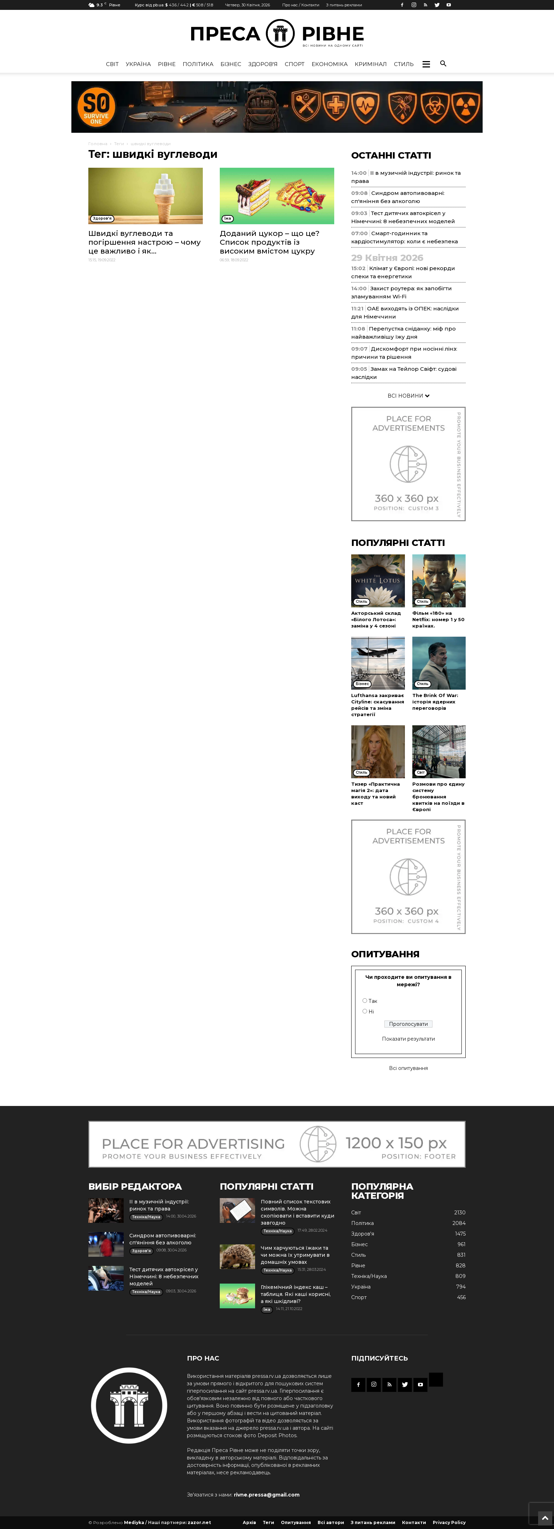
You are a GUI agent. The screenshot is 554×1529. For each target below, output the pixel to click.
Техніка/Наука (369, 1276)
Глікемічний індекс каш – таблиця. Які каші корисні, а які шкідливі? (296, 1294)
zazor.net (199, 1522)
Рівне (167, 64)
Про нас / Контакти (300, 4)
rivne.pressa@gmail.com (267, 1495)
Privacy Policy (449, 1522)
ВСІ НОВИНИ (409, 396)
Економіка (330, 64)
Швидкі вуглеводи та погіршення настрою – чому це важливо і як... (144, 242)
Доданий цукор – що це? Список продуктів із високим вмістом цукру (269, 242)
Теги (119, 143)
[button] (426, 64)
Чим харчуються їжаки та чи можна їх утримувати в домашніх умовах (295, 1255)
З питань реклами (344, 4)
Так (373, 1001)
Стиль (404, 64)
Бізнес (230, 64)
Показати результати (408, 1039)
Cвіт (112, 64)
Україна (138, 64)
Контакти (414, 1522)
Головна (97, 143)
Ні (371, 1012)
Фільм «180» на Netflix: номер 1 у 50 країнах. (438, 619)
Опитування (296, 1522)
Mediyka (134, 1522)
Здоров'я (263, 64)
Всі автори (331, 1522)
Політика (198, 64)
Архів (249, 1522)
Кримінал (371, 64)
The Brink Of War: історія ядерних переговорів (435, 701)
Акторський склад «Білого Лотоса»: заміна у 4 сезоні (376, 619)
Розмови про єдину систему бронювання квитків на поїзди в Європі (438, 796)
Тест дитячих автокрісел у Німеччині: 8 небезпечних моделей (164, 1276)
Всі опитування (408, 1068)
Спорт (295, 64)
